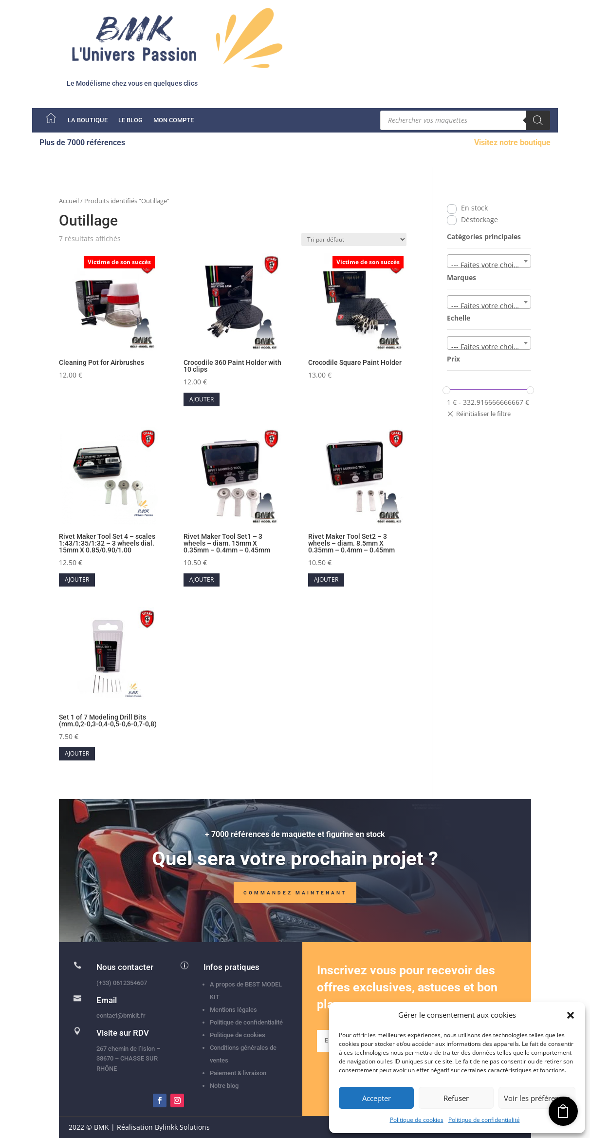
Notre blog (224, 1085)
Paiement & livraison (238, 1073)
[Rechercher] (538, 120)
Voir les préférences (537, 1098)
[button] (570, 1015)
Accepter (376, 1098)
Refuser (456, 1098)
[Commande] (353, 239)
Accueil (69, 200)
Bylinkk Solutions (182, 1127)
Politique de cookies (416, 1120)
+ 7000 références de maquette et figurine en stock (295, 838)
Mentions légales (233, 1009)
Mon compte (173, 120)
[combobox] (489, 261)
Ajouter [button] (201, 399)
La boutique (88, 120)
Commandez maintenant (295, 896)
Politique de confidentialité (484, 1120)
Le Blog (130, 120)
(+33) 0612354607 (121, 982)
